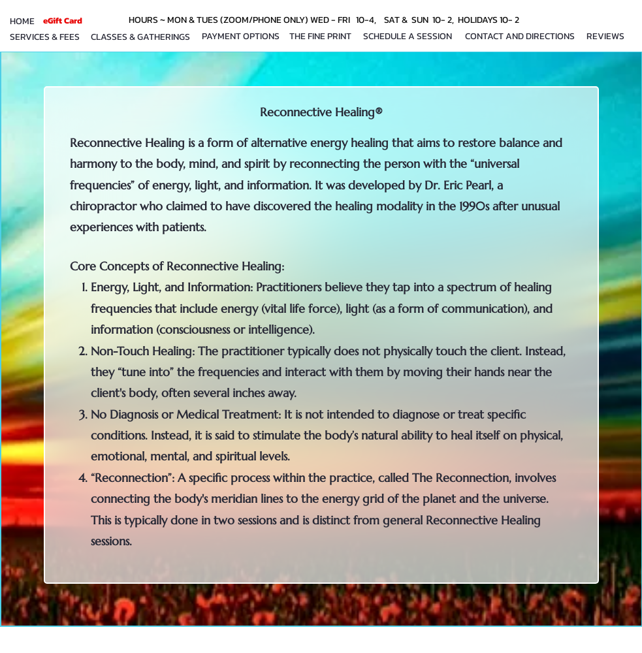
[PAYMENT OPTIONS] (240, 36)
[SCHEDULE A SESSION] (408, 36)
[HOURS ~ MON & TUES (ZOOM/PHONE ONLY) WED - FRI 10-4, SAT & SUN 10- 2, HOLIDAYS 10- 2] (325, 20)
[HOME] (22, 21)
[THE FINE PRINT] (320, 36)
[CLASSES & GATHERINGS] (140, 37)
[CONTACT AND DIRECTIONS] (519, 36)
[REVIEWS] (605, 36)
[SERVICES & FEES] (45, 37)
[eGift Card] (62, 20)
